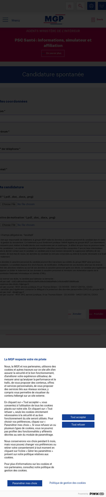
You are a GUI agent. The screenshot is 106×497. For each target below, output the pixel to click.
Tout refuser (78, 424)
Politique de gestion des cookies (68, 482)
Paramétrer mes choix (24, 483)
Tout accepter (78, 417)
